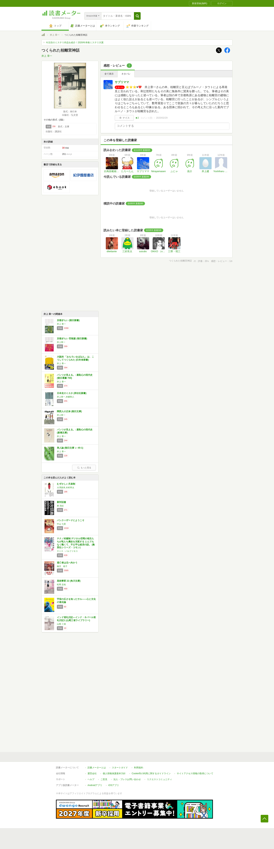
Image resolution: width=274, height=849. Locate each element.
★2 (137, 118)
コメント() (146, 118)
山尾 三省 (61, 624)
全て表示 (109, 73)
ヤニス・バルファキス (67, 551)
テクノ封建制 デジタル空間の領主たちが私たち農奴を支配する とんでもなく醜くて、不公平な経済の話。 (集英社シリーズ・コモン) (76, 543)
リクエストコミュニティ (159, 779)
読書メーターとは (97, 767)
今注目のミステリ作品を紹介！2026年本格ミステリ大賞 (75, 42)
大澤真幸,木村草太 (65, 487)
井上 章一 (55, 35)
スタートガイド (120, 767)
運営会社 (92, 773)
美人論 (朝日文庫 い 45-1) (70, 448)
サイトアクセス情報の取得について (195, 773)
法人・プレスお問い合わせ (127, 779)
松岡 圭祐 (61, 584)
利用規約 (138, 767)
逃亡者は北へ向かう (67, 562)
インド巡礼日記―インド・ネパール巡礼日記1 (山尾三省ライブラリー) (76, 619)
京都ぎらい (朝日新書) (68, 320)
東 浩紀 (60, 506)
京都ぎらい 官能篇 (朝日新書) (72, 338)
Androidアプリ (95, 785)
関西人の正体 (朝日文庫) (69, 411)
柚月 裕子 (62, 566)
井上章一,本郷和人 (65, 397)
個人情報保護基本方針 (114, 773)
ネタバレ (126, 73)
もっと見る (84, 467)
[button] (137, 16)
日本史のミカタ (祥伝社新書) (71, 393)
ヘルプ (91, 779)
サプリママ (122, 82)
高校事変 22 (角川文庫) (68, 581)
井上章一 (61, 342)
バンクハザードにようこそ (70, 520)
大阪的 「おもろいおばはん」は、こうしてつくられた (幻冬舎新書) (75, 358)
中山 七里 (61, 524)
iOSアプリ (113, 785)
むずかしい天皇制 (66, 484)
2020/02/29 (161, 118)
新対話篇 (61, 502)
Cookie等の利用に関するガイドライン (151, 773)
